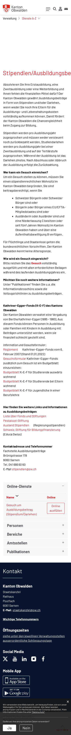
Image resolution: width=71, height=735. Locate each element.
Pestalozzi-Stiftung (18, 420)
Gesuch (36, 263)
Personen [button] (15, 525)
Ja (9, 728)
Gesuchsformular (14, 358)
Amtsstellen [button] (17, 543)
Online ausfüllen (57, 508)
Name (10, 497)
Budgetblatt (11, 372)
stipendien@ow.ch (24, 469)
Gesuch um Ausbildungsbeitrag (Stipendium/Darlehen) (21, 509)
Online (51, 497)
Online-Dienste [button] (19, 486)
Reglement (12, 349)
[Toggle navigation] (48, 9)
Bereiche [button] (14, 534)
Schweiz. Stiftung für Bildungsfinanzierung (33, 429)
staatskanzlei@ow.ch (27, 610)
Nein (26, 728)
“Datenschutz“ (38, 712)
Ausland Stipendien (18, 425)
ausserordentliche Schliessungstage (27, 640)
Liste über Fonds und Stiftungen (24, 416)
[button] (9, 18)
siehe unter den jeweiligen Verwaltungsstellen (34, 636)
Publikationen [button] (18, 551)
